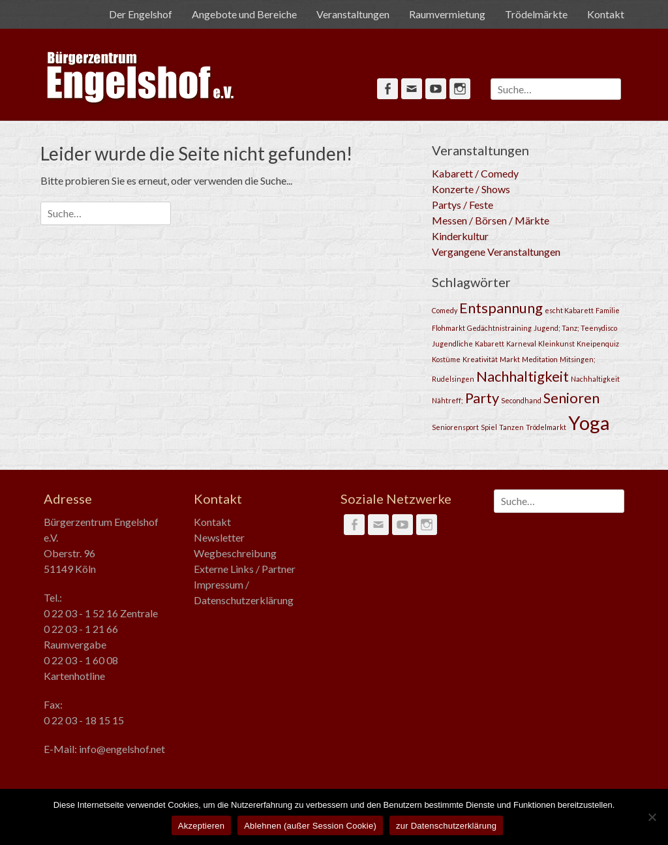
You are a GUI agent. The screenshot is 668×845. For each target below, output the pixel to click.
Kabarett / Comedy (475, 173)
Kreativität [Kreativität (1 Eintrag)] (480, 359)
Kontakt (605, 14)
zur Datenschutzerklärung (446, 826)
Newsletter (219, 537)
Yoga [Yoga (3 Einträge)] (589, 422)
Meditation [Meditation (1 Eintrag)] (540, 359)
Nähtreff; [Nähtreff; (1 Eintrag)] (447, 400)
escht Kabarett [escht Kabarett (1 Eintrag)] (569, 310)
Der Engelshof (140, 14)
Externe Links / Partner (245, 568)
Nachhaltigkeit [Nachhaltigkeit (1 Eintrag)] (595, 379)
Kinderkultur (460, 236)
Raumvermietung (447, 14)
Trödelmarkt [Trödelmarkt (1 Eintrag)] (546, 427)
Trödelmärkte (536, 14)
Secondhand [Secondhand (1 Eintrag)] (521, 400)
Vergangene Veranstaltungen (496, 251)
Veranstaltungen (352, 14)
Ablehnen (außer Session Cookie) (310, 826)
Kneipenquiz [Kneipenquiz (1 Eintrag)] (598, 343)
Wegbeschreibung (235, 553)
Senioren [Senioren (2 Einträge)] (571, 398)
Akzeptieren (201, 826)
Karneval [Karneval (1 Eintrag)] (521, 343)
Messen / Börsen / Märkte (490, 220)
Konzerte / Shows (471, 189)
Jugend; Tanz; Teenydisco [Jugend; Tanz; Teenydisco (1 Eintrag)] (575, 328)
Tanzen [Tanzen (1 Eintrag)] (511, 427)
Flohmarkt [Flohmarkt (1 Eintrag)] (448, 328)
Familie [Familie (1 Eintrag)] (608, 310)
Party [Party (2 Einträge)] (482, 398)
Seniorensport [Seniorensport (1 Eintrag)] (455, 427)
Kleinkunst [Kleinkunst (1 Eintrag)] (556, 343)
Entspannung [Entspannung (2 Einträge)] (501, 307)
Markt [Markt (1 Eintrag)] (510, 359)
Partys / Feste (462, 204)
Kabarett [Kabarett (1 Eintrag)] (489, 343)
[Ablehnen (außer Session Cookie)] (651, 816)
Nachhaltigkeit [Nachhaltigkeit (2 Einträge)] (522, 376)
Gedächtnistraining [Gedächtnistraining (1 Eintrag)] (499, 328)
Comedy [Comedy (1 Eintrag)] (444, 310)
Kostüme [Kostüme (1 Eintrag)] (446, 359)
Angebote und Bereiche (244, 14)
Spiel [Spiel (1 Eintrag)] (489, 427)
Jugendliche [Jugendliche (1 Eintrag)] (452, 343)
